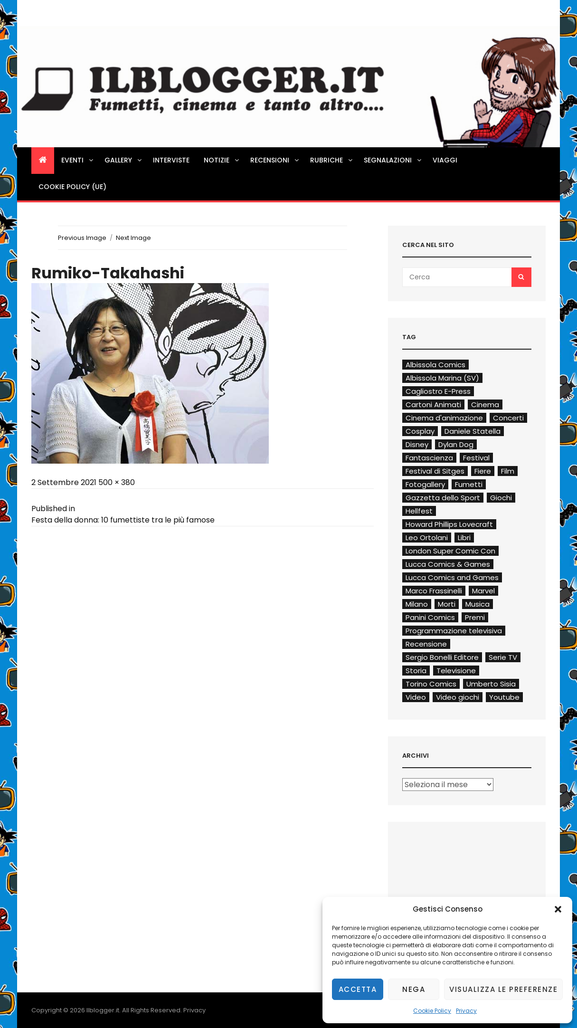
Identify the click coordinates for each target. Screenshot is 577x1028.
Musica (477, 604)
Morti (446, 604)
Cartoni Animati (433, 404)
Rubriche (332, 160)
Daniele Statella (473, 431)
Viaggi (445, 160)
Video (416, 697)
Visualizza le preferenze (503, 989)
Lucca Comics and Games (452, 577)
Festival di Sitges (435, 471)
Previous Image (82, 237)
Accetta (358, 989)
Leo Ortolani (427, 538)
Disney (417, 444)
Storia (416, 671)
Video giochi (457, 697)
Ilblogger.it (102, 1010)
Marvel (483, 591)
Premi (475, 617)
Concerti (508, 418)
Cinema (485, 404)
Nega (413, 989)
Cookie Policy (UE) (72, 186)
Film (507, 471)
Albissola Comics (435, 365)
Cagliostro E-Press (438, 391)
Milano (417, 604)
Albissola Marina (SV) (442, 378)
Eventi (78, 160)
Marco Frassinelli (434, 591)
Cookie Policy (432, 1011)
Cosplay (420, 431)
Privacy (466, 1011)
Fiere (482, 471)
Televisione (456, 671)
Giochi (501, 498)
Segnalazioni (393, 160)
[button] (558, 909)
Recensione (426, 644)
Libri (464, 538)
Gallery (123, 160)
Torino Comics (431, 684)
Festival (476, 458)
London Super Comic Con (450, 551)
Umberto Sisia (491, 684)
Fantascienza (429, 458)
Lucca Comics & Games (448, 564)
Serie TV (503, 657)
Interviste (171, 160)
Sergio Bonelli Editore (442, 657)
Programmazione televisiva (454, 631)
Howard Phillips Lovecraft (449, 524)
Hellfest (419, 511)
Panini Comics (430, 617)
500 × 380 (116, 482)
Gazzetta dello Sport (443, 498)
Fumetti (468, 484)
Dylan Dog (455, 444)
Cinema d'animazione (444, 418)
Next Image (133, 237)
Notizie (222, 160)
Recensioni (275, 160)
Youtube (504, 697)
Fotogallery (425, 484)
